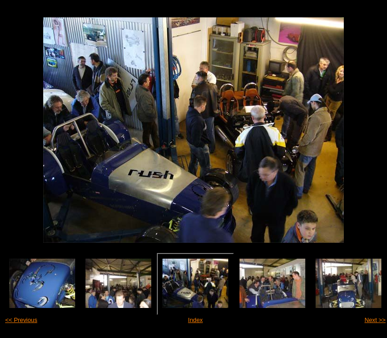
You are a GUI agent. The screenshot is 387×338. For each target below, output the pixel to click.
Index (195, 319)
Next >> (375, 319)
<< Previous (21, 319)
